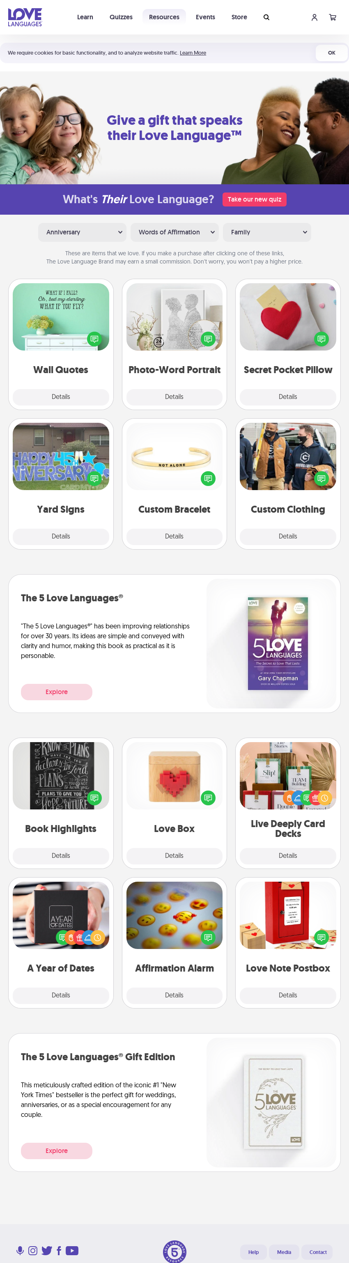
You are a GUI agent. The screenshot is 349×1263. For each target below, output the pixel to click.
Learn (85, 17)
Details (61, 397)
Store (239, 17)
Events (205, 17)
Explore (57, 692)
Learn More (193, 52)
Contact (318, 1252)
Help (253, 1252)
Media (284, 1252)
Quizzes (121, 17)
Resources (164, 17)
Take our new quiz (254, 199)
